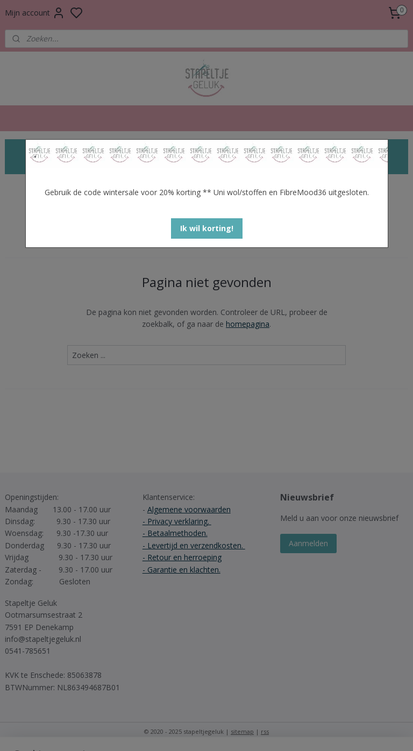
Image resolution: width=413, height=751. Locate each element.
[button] (207, 228)
